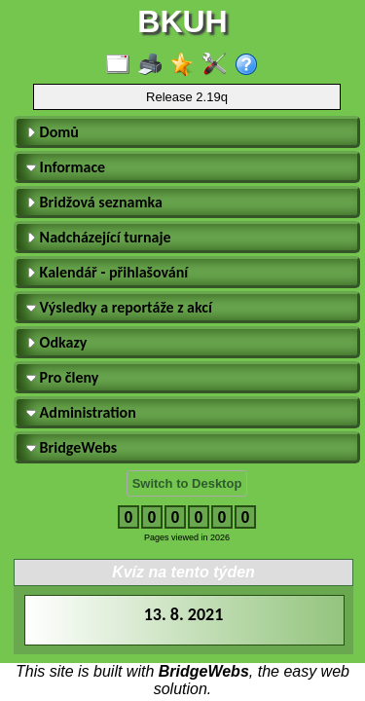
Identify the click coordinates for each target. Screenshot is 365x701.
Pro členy (62, 377)
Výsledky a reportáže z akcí (119, 307)
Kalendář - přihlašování (107, 272)
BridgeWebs (71, 447)
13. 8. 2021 (184, 614)
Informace (65, 167)
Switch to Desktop (187, 483)
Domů (52, 132)
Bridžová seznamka (94, 202)
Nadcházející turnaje (98, 237)
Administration (81, 412)
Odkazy (56, 342)
